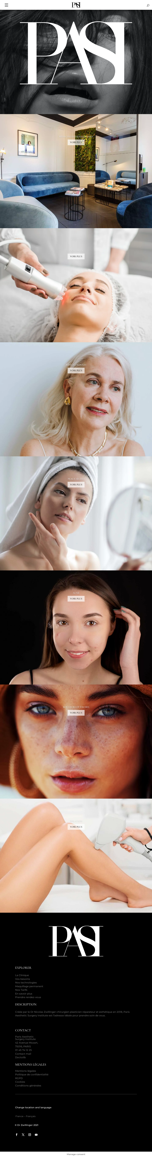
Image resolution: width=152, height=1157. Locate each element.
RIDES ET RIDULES (76, 364)
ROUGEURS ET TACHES (76, 707)
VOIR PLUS (76, 142)
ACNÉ (76, 592)
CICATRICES (76, 250)
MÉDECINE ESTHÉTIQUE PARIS (76, 136)
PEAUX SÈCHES (76, 478)
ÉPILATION (76, 821)
